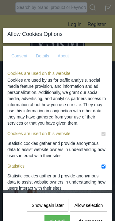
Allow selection (89, 132)
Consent (19, 50)
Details (42, 50)
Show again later (47, 132)
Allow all (57, 148)
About (63, 50)
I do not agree (89, 148)
